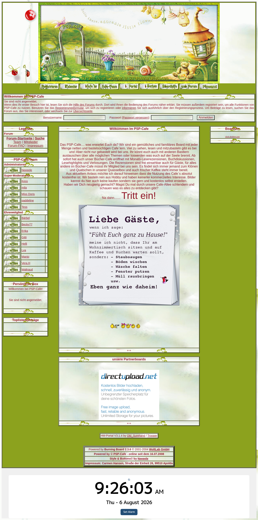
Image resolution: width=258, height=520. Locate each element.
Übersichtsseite (83, 111)
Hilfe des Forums (84, 104)
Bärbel (26, 218)
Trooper (152, 435)
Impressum (35, 145)
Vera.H (26, 263)
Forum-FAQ (16, 145)
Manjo (25, 256)
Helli (24, 243)
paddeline (28, 200)
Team (17, 142)
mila (24, 187)
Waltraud (27, 269)
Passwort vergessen (135, 117)
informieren (129, 108)
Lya (24, 250)
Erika (25, 231)
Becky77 (27, 224)
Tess (24, 207)
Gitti (24, 237)
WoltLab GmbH (159, 449)
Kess (25, 181)
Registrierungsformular (69, 108)
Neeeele (27, 170)
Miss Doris (28, 194)
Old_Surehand (136, 435)
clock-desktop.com (232, 137)
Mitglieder (31, 142)
